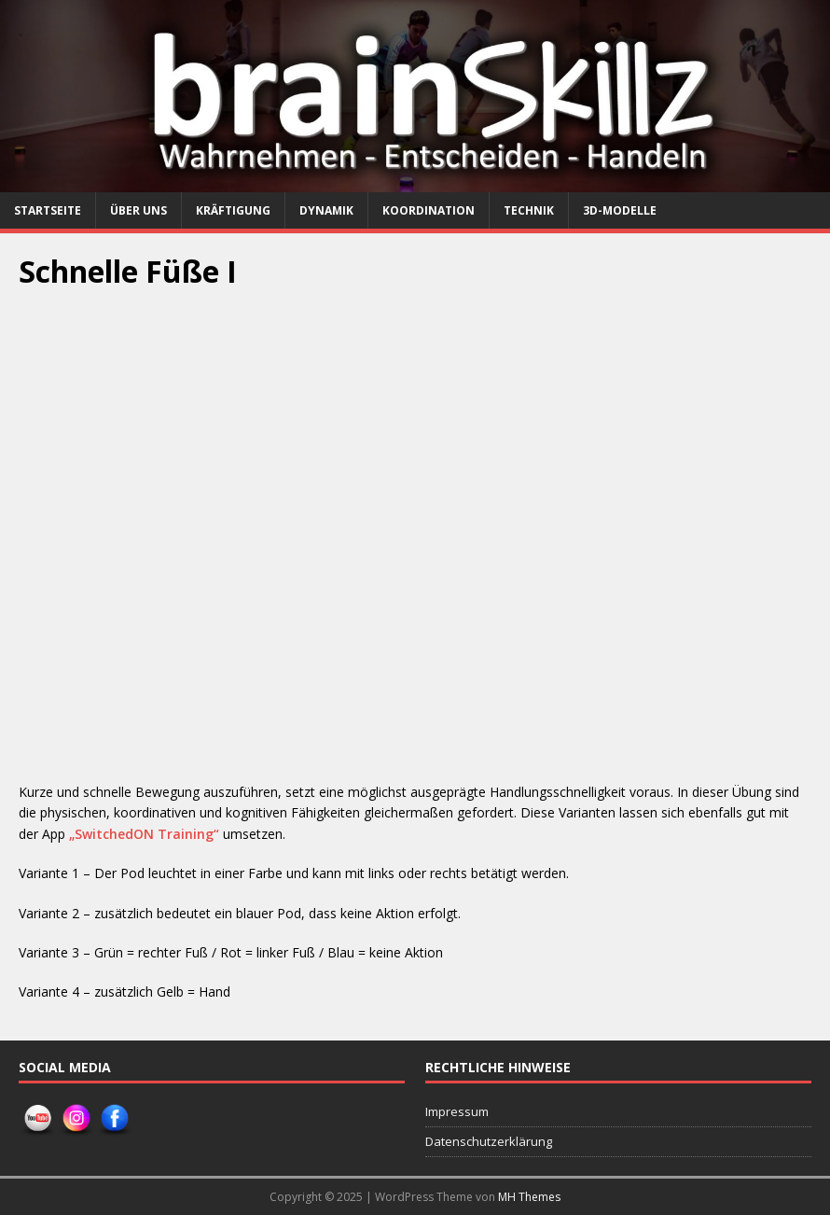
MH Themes (529, 1197)
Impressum (457, 1111)
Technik (529, 210)
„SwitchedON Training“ (144, 834)
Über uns (138, 210)
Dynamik (326, 210)
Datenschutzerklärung (488, 1141)
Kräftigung (233, 210)
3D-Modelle (620, 210)
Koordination (428, 210)
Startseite (47, 210)
